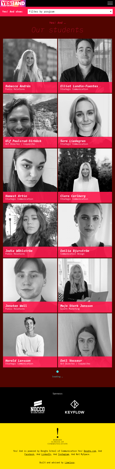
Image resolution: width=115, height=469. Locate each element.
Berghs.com (90, 451)
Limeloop (69, 462)
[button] (110, 3)
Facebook (29, 454)
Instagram (63, 454)
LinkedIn (46, 454)
